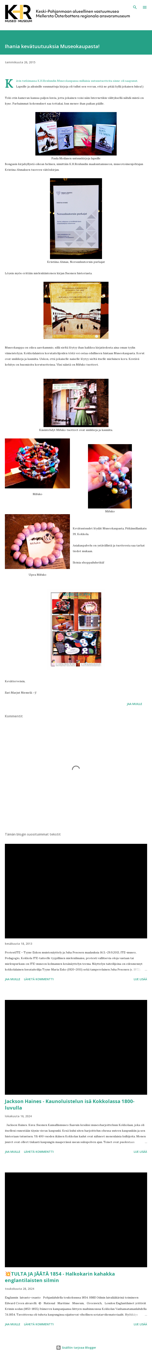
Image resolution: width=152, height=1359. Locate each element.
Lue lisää (140, 979)
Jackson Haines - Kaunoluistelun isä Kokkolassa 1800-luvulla (70, 1104)
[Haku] (134, 7)
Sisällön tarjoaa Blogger (76, 1347)
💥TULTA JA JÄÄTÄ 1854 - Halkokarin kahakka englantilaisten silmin (60, 1276)
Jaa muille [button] (134, 704)
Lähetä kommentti (39, 979)
